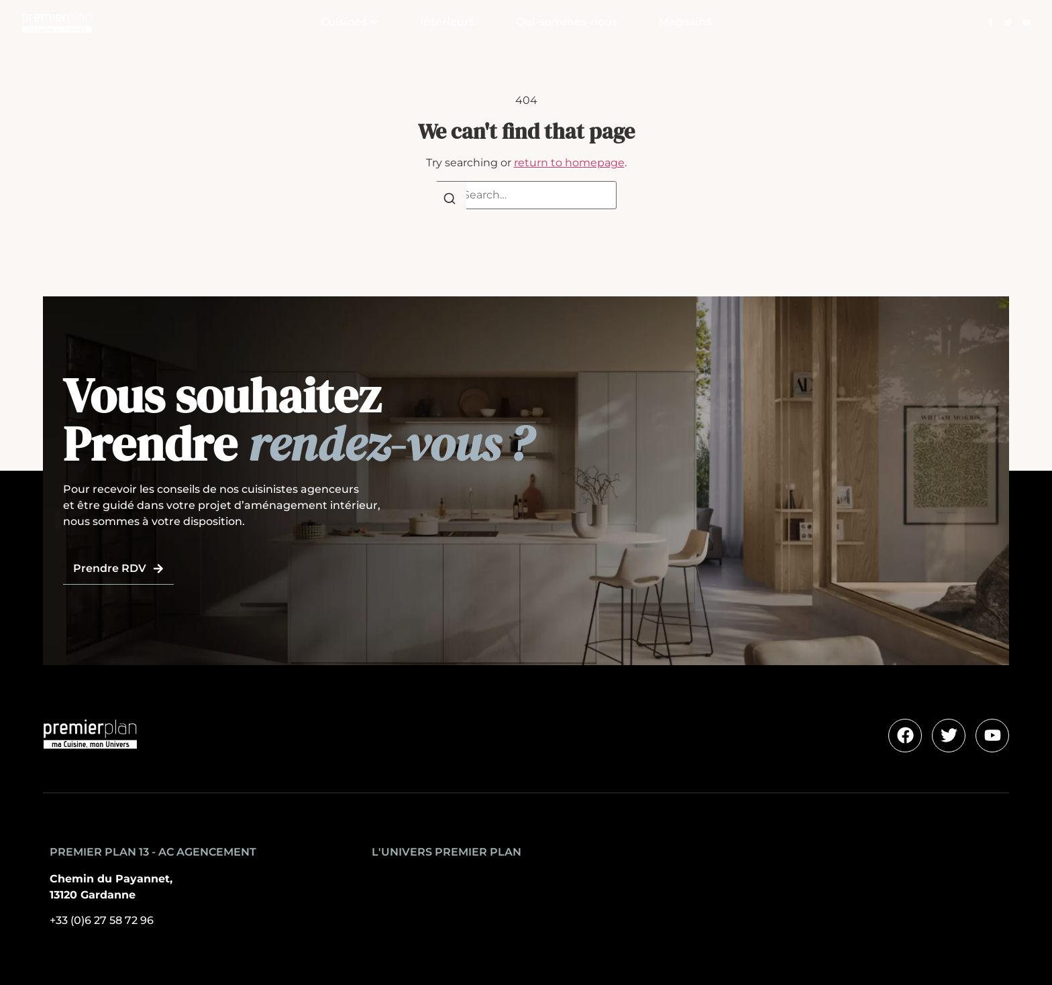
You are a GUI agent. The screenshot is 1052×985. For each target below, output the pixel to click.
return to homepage (569, 162)
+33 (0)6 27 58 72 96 (102, 920)
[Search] (449, 201)
